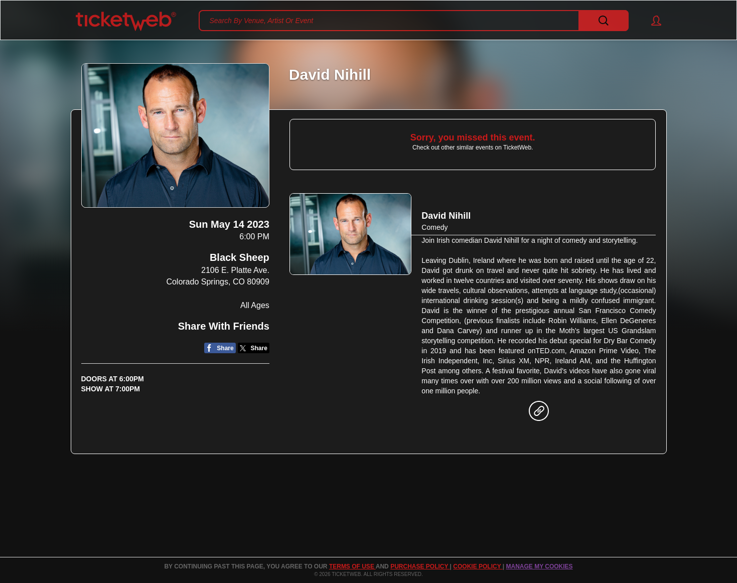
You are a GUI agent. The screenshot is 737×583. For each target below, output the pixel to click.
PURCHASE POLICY (420, 566)
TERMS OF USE (352, 566)
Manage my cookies (539, 566)
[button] (651, 20)
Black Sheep (239, 257)
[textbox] (414, 20)
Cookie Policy (477, 566)
